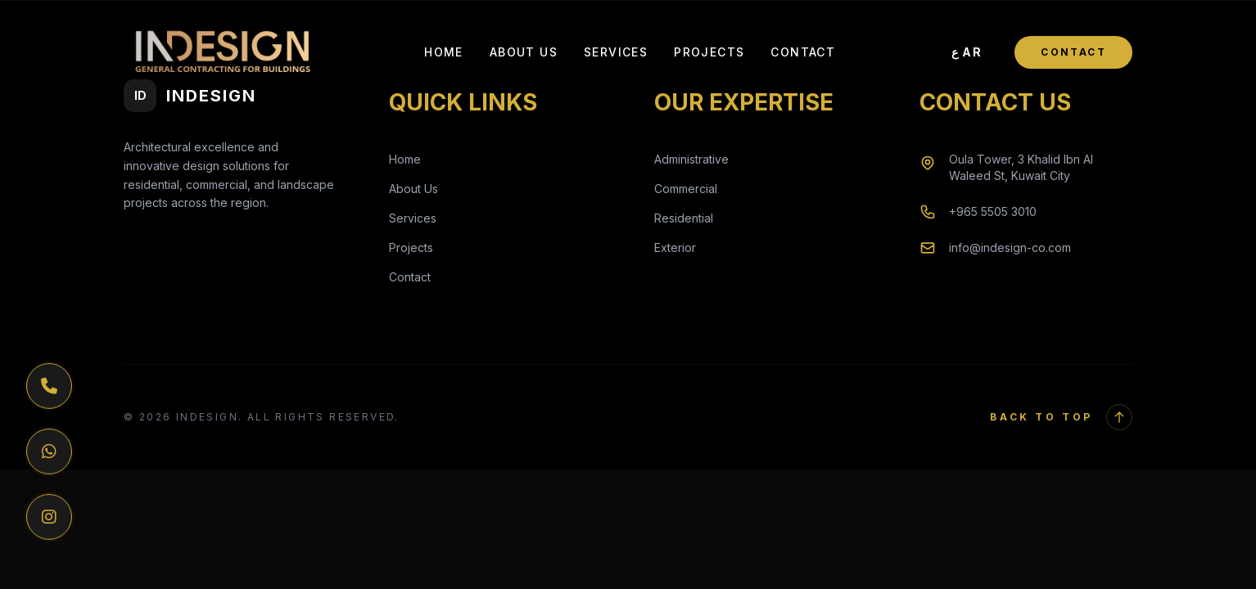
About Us (524, 52)
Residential (683, 218)
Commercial (685, 189)
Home (443, 52)
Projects (709, 52)
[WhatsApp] (49, 451)
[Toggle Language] (967, 52)
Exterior (675, 247)
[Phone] (49, 386)
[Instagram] (49, 517)
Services (616, 52)
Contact (802, 52)
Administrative (691, 159)
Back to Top (1061, 417)
